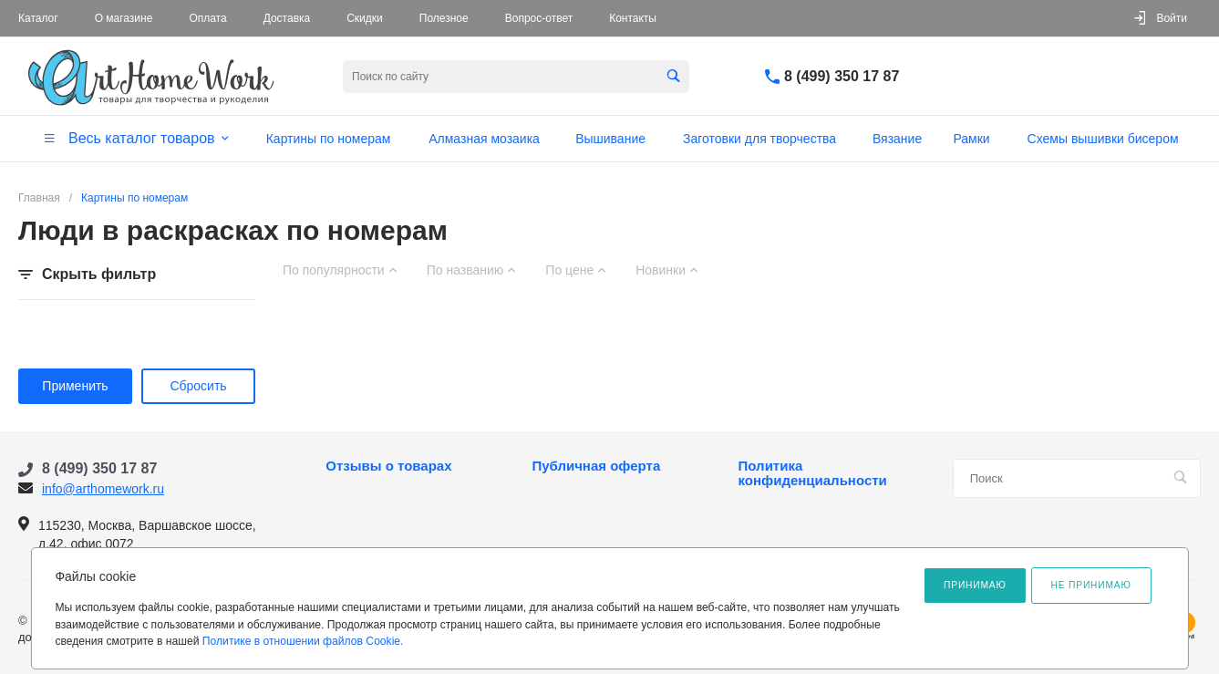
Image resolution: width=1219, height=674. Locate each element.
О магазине (124, 18)
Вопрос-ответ (539, 18)
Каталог (38, 18)
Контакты (632, 18)
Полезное (444, 18)
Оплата (207, 18)
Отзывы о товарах (388, 466)
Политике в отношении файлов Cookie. (303, 641)
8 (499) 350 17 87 (841, 76)
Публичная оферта (596, 466)
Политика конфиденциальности (813, 473)
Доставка (287, 18)
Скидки (364, 18)
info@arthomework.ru (103, 489)
